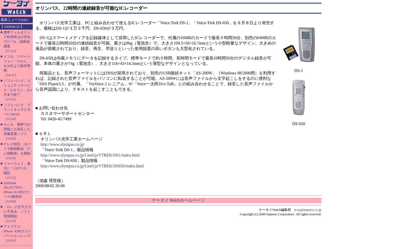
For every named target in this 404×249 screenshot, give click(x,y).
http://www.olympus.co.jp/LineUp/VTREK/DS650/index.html (92, 166)
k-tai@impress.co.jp (307, 210)
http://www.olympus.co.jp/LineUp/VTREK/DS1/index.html (90, 155)
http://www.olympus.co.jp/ (63, 144)
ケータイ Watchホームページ (178, 200)
